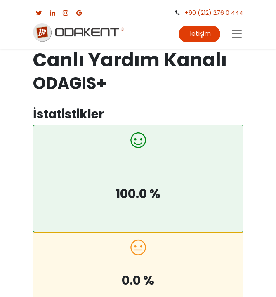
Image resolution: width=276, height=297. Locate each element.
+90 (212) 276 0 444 (214, 13)
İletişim (199, 33)
